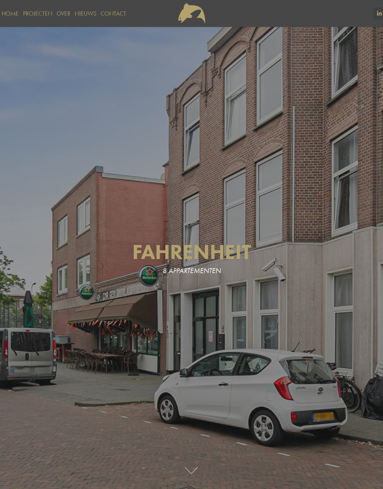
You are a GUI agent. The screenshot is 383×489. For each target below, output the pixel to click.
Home (10, 13)
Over (63, 13)
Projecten (37, 13)
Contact (113, 13)
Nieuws (85, 13)
